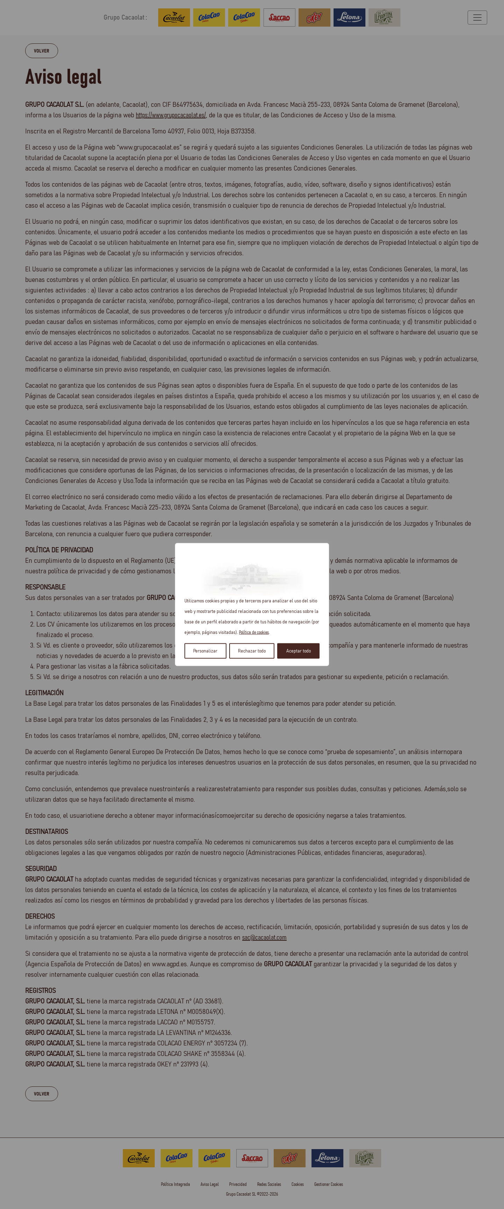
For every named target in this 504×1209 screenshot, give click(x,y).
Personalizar (205, 651)
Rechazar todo (252, 651)
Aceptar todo (298, 651)
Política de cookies (254, 632)
